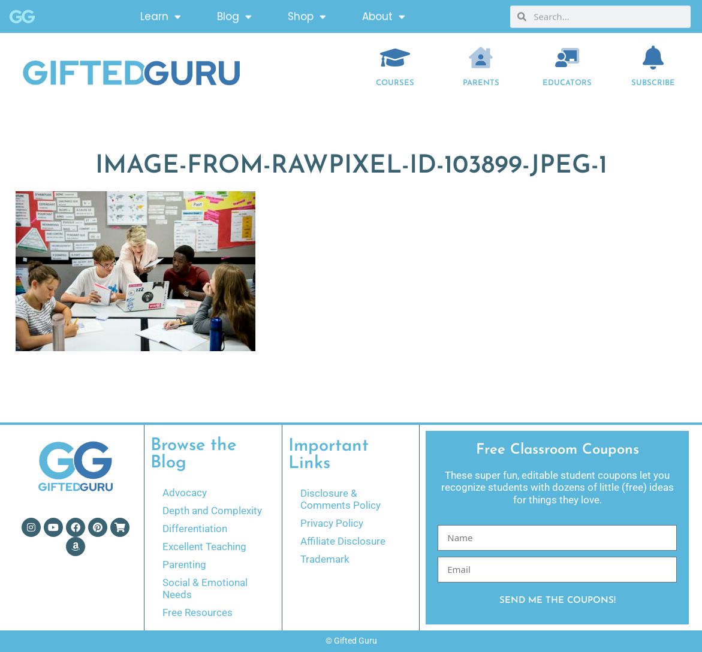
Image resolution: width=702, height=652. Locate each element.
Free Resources (197, 612)
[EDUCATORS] (567, 58)
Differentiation (194, 529)
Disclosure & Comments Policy (340, 499)
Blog (234, 15)
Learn (160, 15)
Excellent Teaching (204, 547)
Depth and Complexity (212, 511)
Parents (481, 83)
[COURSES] (395, 58)
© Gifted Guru (351, 640)
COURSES (395, 83)
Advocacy (184, 493)
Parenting (184, 564)
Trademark (325, 559)
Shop (307, 15)
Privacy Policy (331, 523)
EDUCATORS (567, 83)
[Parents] (481, 58)
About (383, 15)
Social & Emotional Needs (205, 588)
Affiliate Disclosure (342, 541)
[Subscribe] (653, 58)
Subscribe (653, 83)
